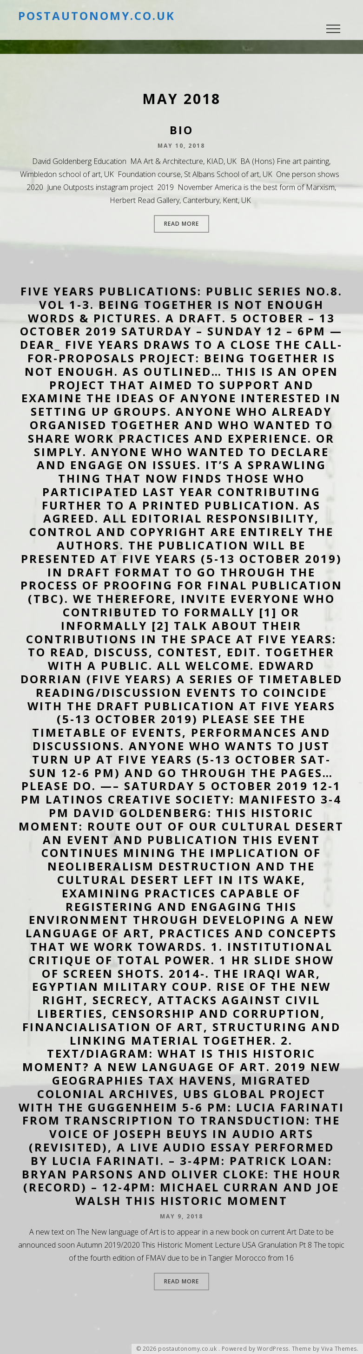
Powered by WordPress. (256, 1349)
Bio (181, 129)
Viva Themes (339, 1349)
